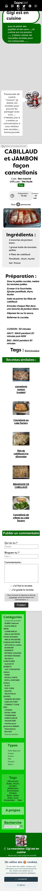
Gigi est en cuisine (17, 15)
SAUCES (7, 691)
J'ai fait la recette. (21, 585)
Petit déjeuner (14, 751)
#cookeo (13, 786)
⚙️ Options (21, 885)
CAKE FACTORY (11, 702)
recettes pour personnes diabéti (11, 724)
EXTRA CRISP (10, 713)
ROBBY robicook (11, 623)
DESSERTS (8, 650)
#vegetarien (9, 800)
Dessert (11, 761)
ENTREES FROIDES (12, 656)
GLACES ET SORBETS (8, 665)
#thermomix (12, 781)
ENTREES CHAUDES (12, 653)
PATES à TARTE (10, 677)
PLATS (7, 685)
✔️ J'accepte (21, 879)
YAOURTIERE (10, 721)
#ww (20, 800)
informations (10, 729)
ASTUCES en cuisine (13, 645)
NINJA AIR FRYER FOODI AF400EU (11, 635)
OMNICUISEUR (10, 718)
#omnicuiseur (13, 790)
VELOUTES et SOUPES (9, 695)
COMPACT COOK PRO (11, 705)
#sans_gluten (13, 795)
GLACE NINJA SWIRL (9, 627)
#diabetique (13, 788)
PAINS (7, 675)
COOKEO (8, 710)
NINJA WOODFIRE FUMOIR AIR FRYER (11, 640)
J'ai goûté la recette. (21, 589)
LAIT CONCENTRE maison (11, 670)
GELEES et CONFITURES (9, 659)
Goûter (11, 753)
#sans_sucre (12, 797)
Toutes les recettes (12, 620)
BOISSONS (9, 648)
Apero (10, 764)
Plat (9, 759)
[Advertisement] (21, 67)
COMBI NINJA (10, 631)
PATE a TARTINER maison (11, 681)
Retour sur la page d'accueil (15, 146)
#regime (13, 793)
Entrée (11, 756)
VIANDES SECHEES (12, 699)
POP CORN (9, 688)
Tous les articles (11, 734)
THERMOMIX (10, 715)
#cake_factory (12, 783)
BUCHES (8, 731)
